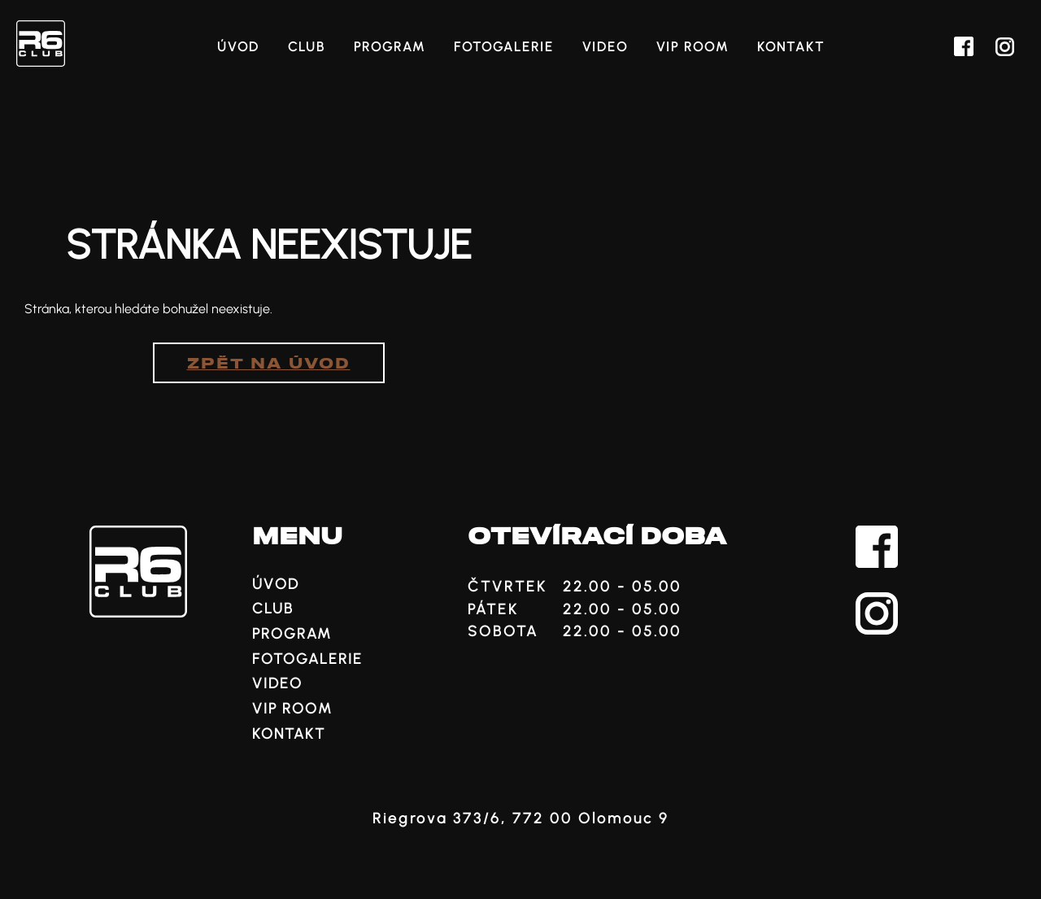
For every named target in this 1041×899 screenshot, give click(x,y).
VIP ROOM (692, 47)
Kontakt (791, 47)
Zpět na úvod (269, 364)
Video (605, 47)
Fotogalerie (504, 47)
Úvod (238, 47)
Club (306, 47)
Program (389, 47)
